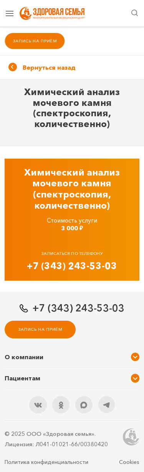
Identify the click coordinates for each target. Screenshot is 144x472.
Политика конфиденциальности (46, 462)
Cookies (129, 462)
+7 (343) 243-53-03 (72, 265)
